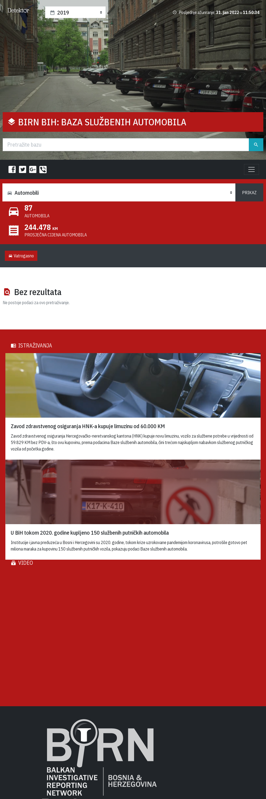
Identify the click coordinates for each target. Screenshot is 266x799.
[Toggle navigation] (251, 169)
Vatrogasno (21, 256)
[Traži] (126, 144)
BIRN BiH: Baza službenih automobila (102, 122)
